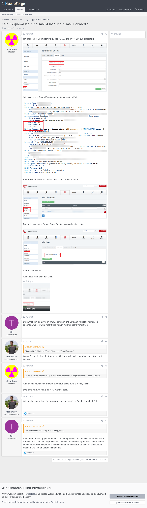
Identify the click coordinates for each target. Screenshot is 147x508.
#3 (106, 341)
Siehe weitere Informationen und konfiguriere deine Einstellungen (33, 502)
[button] (38, 9)
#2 (106, 317)
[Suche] (139, 9)
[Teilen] (102, 34)
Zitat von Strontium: (33, 347)
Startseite (8, 9)
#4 (106, 366)
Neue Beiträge (7, 14)
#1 (106, 34)
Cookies (31, 494)
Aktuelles (31, 9)
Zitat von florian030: (33, 371)
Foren (20, 9)
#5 (106, 396)
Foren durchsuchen (24, 14)
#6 (106, 421)
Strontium (8, 28)
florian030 (11, 356)
